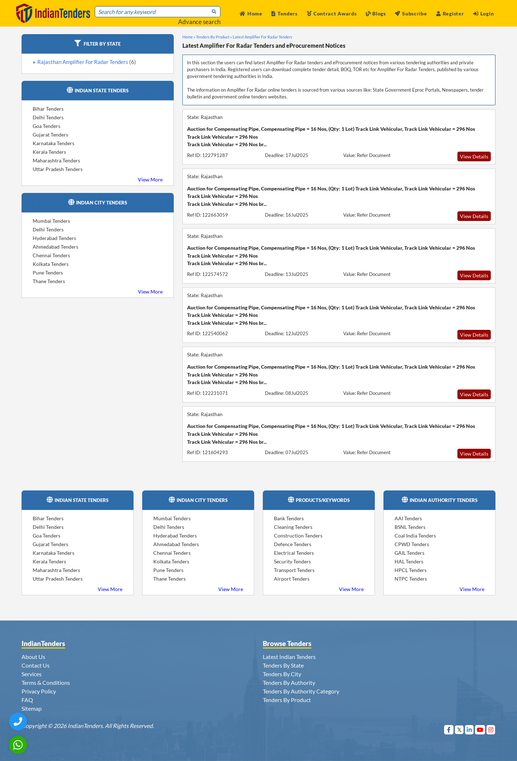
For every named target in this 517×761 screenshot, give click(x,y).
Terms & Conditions (46, 682)
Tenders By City (282, 673)
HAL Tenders (409, 561)
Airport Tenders (291, 579)
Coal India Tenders (415, 535)
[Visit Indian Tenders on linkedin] (469, 729)
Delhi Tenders (48, 117)
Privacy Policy (39, 691)
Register (450, 13)
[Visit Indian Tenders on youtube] (480, 729)
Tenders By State (283, 665)
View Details (474, 156)
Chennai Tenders (51, 255)
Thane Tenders (49, 281)
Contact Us (36, 665)
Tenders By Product (287, 699)
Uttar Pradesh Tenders (58, 169)
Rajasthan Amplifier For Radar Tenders (86, 62)
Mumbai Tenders (51, 221)
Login (483, 13)
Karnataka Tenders (53, 143)
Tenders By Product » (214, 36)
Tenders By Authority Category (301, 691)
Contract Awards (332, 13)
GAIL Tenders (409, 553)
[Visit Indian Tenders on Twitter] (459, 729)
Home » (188, 36)
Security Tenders (292, 561)
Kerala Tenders (49, 152)
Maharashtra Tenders (56, 160)
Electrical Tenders (294, 553)
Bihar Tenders (48, 109)
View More (150, 179)
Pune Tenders (48, 272)
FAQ (27, 699)
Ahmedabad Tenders (55, 247)
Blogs (376, 13)
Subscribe (411, 13)
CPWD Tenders (412, 544)
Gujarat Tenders (50, 135)
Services (32, 673)
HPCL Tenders (411, 570)
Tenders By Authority (289, 682)
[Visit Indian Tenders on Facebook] (449, 729)
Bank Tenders (289, 518)
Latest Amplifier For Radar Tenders (262, 36)
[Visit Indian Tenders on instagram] (490, 729)
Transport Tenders (294, 570)
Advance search (199, 22)
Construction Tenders (298, 535)
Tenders (284, 13)
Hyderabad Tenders (54, 238)
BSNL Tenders (410, 527)
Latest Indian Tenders (289, 656)
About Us (33, 656)
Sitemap (32, 708)
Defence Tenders (292, 544)
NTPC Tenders (411, 579)
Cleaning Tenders (293, 527)
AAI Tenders (408, 518)
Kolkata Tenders (51, 264)
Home (250, 13)
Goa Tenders (46, 126)
